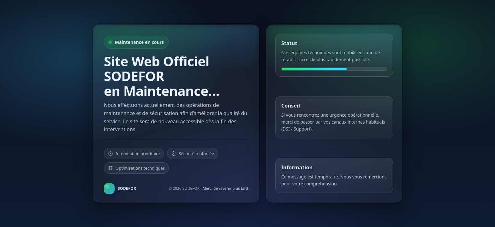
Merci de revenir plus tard (225, 188)
